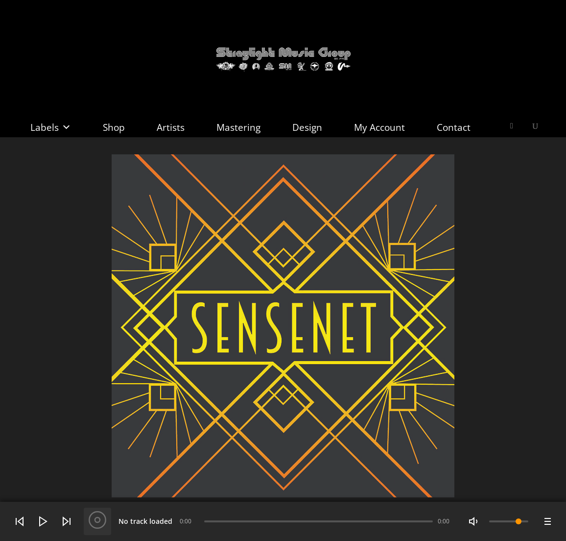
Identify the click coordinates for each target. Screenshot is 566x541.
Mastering (238, 127)
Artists (171, 127)
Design (307, 127)
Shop (114, 127)
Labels (50, 127)
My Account (379, 127)
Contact (454, 127)
